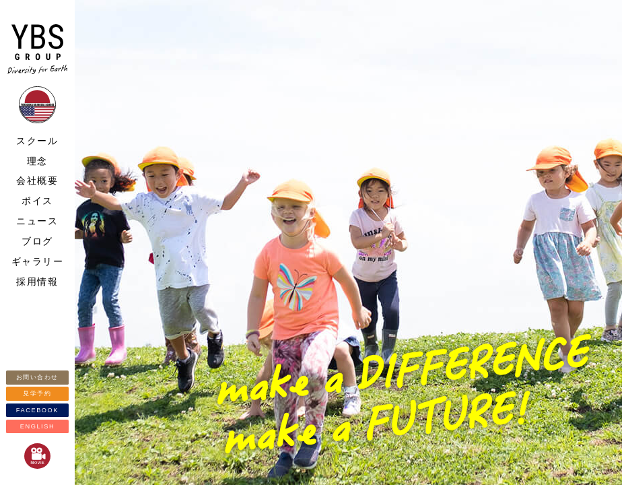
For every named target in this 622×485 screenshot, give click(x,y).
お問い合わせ (37, 377)
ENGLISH (37, 426)
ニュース (37, 221)
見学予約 (37, 393)
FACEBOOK (37, 410)
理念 (37, 161)
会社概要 (37, 180)
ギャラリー (37, 261)
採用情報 (37, 281)
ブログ (37, 241)
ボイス (37, 200)
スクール (37, 140)
